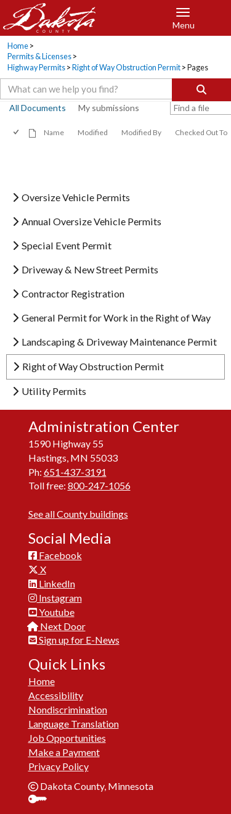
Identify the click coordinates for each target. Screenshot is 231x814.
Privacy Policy (58, 766)
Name (54, 132)
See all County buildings (78, 514)
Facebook (55, 555)
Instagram (55, 598)
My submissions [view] (108, 107)
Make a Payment (64, 752)
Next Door (57, 626)
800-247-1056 (99, 485)
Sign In (42, 800)
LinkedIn (51, 583)
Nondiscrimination (67, 709)
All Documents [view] (37, 107)
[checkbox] (17, 132)
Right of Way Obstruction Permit (126, 67)
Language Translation (73, 723)
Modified (93, 132)
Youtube (51, 612)
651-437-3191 (75, 472)
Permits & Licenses (39, 56)
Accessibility (55, 695)
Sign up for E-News (74, 640)
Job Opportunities (67, 738)
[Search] (201, 89)
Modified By (141, 132)
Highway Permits (36, 67)
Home (17, 46)
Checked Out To (201, 132)
